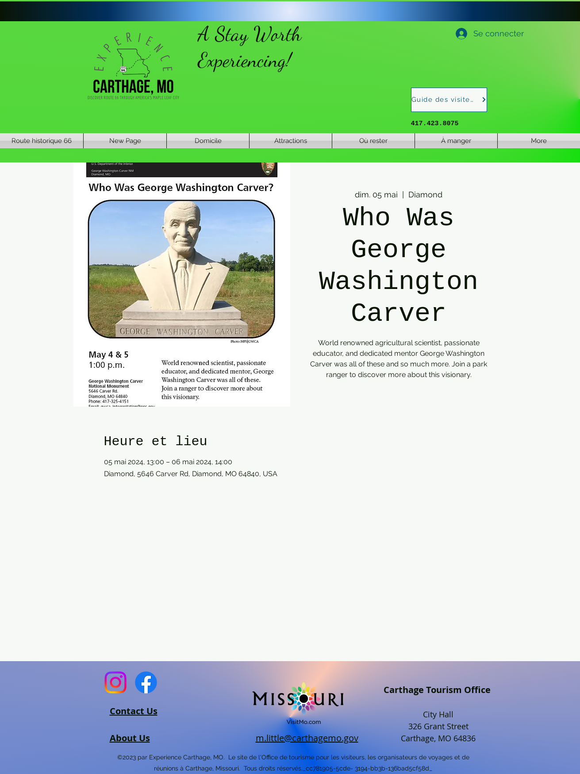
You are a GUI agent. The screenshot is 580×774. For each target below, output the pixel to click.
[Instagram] (115, 682)
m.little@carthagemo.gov (307, 738)
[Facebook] (146, 682)
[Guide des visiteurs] (449, 100)
